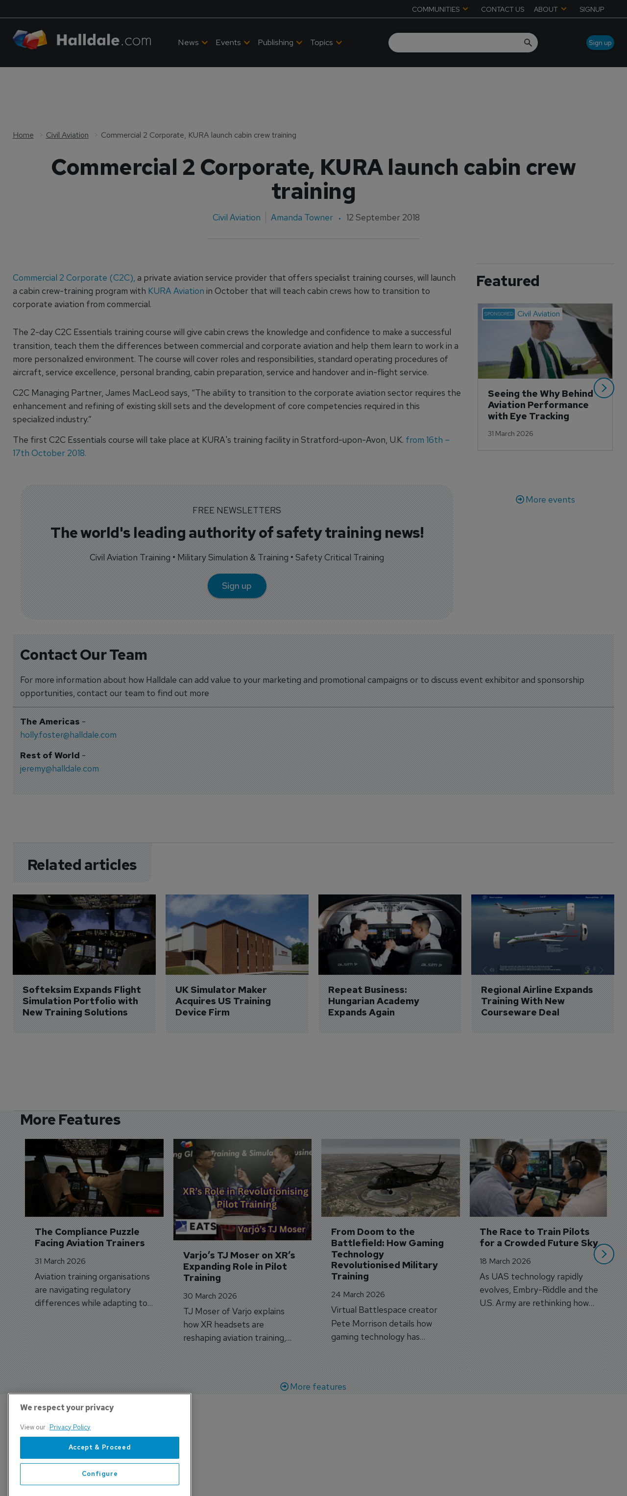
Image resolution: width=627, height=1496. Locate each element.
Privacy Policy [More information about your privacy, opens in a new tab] (70, 1471)
